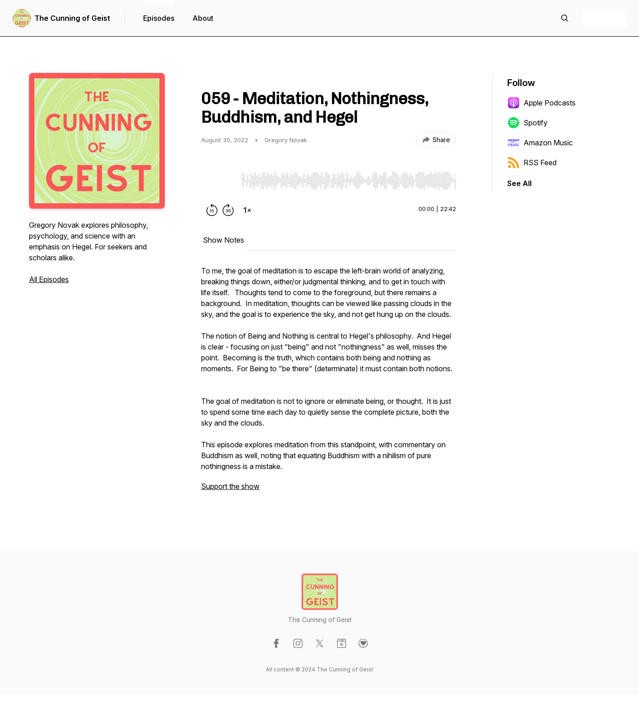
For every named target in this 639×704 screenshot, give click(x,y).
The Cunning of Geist (72, 18)
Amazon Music (540, 142)
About (202, 18)
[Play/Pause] (219, 180)
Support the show (230, 486)
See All (519, 183)
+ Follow (604, 18)
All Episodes (49, 279)
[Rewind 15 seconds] (212, 210)
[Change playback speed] (247, 210)
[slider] (348, 180)
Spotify (527, 122)
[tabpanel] (328, 383)
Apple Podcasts (541, 102)
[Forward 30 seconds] (228, 210)
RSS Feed (532, 162)
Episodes (158, 18)
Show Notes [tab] (223, 239)
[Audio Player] (348, 178)
